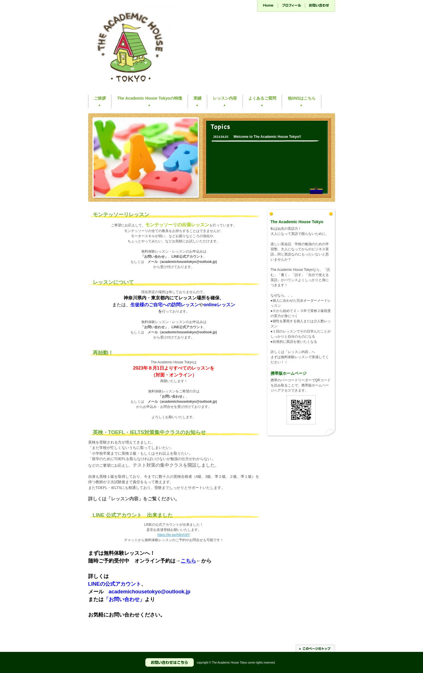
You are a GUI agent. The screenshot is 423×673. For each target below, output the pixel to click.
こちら (188, 561)
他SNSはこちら (302, 98)
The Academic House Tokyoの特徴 (149, 98)
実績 (198, 98)
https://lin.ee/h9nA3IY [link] (173, 535)
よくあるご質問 (262, 98)
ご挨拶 (100, 98)
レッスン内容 (225, 98)
